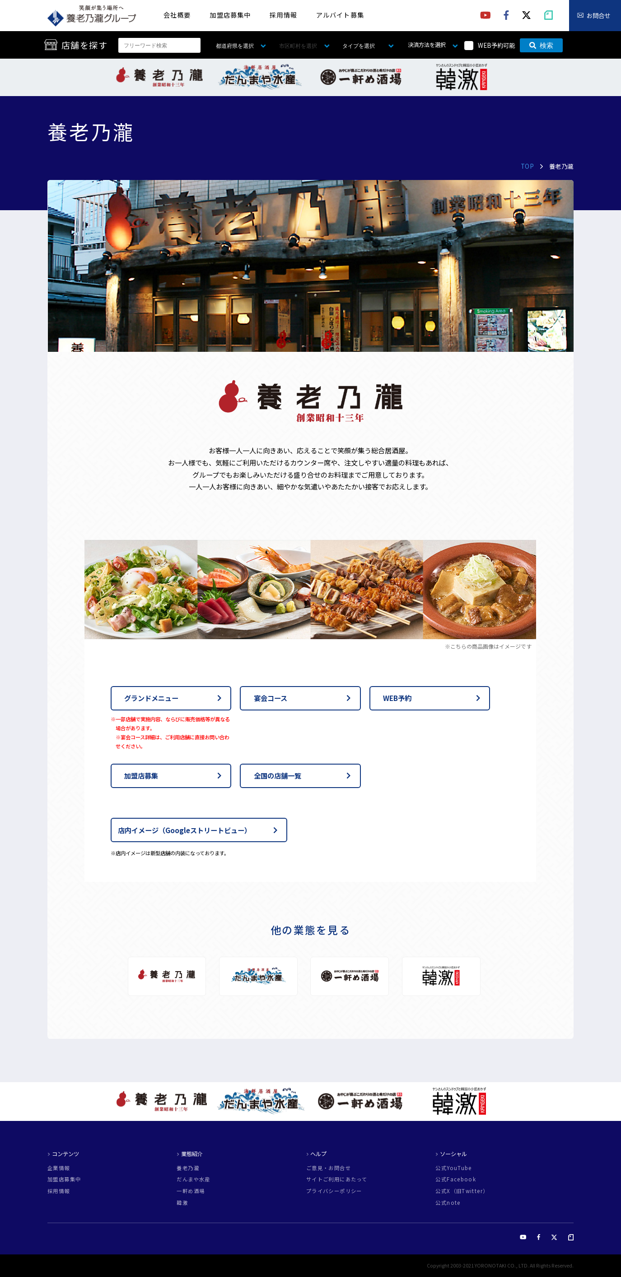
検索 (541, 45)
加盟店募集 (141, 775)
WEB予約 (397, 698)
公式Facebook (455, 1179)
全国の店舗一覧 (277, 775)
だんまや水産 (193, 1179)
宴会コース (270, 698)
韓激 (182, 1202)
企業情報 (58, 1168)
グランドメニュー (151, 698)
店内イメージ (184, 830)
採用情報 (283, 14)
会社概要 (177, 14)
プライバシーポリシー (334, 1191)
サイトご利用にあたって (336, 1179)
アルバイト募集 (340, 14)
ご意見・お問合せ (328, 1168)
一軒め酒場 (191, 1191)
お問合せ (598, 15)
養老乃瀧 (188, 1168)
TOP (527, 166)
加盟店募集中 (230, 14)
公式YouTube (453, 1168)
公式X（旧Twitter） (461, 1191)
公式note (447, 1202)
